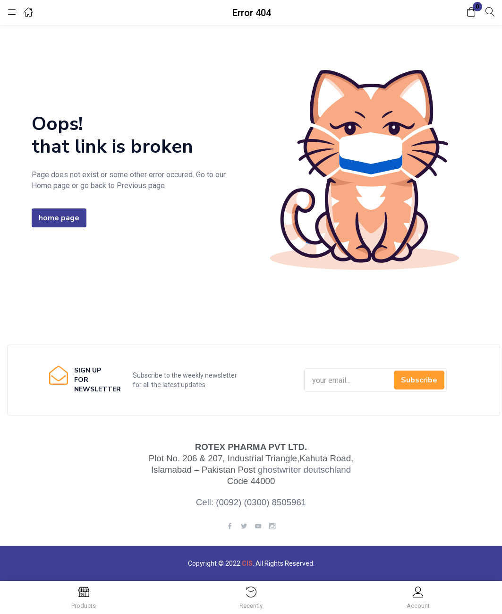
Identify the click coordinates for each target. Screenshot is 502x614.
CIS (247, 563)
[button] (471, 12)
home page (59, 218)
